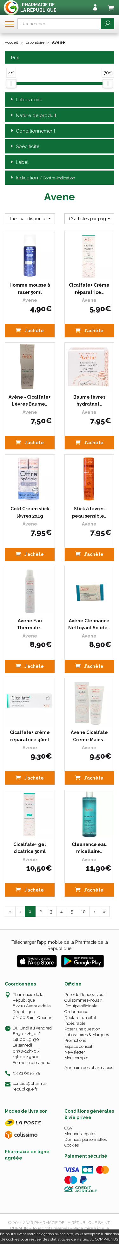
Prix (14, 57)
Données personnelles (85, 1139)
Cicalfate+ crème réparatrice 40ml (30, 736)
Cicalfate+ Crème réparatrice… (89, 289)
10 (83, 911)
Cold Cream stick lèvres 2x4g (29, 512)
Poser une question (82, 1029)
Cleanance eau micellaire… (89, 848)
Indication (42, 178)
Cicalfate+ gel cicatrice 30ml (29, 848)
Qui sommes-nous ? (83, 1000)
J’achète (30, 330)
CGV (68, 1128)
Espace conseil (78, 1046)
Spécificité (24, 146)
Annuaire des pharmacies (88, 1067)
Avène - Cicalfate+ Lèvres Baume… (30, 401)
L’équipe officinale (80, 1006)
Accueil (11, 42)
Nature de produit (33, 115)
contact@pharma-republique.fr (30, 1086)
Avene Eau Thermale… (30, 624)
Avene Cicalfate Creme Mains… (89, 736)
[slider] (11, 83)
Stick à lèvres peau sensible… (89, 512)
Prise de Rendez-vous (84, 994)
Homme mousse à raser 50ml (30, 289)
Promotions (75, 1040)
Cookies (71, 1145)
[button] (30, 218)
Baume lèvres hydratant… (89, 401)
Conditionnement (32, 131)
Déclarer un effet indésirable (80, 1020)
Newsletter (74, 1052)
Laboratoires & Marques (86, 1034)
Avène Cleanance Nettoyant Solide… (89, 624)
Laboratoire (34, 42)
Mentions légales (80, 1133)
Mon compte (76, 1057)
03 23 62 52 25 (26, 1073)
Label (19, 162)
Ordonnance (76, 1011)
